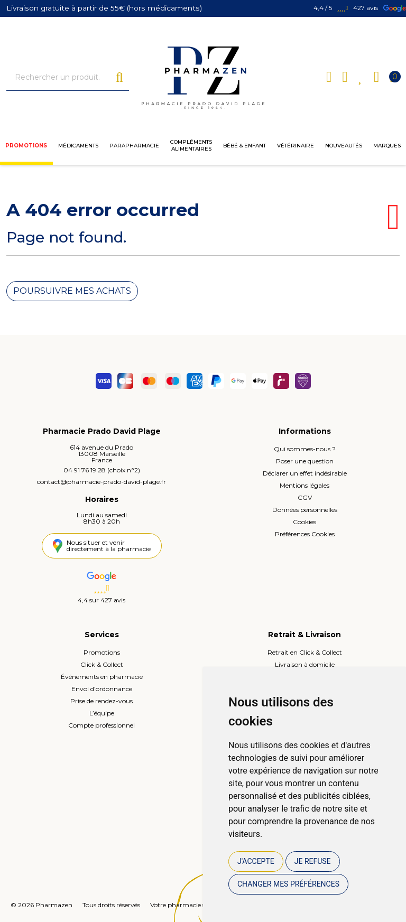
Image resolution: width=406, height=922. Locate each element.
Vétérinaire (295, 147)
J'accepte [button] (255, 861)
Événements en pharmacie (102, 676)
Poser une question (305, 460)
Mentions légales (304, 485)
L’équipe (101, 712)
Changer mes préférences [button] (288, 884)
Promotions (26, 147)
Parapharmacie (134, 147)
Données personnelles (304, 509)
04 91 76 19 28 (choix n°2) (101, 469)
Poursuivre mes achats (72, 291)
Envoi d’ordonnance (101, 688)
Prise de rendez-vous (101, 700)
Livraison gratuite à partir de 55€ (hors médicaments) (103, 8)
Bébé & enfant (244, 147)
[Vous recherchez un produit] (61, 78)
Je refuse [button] (312, 861)
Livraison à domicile (305, 664)
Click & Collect (101, 664)
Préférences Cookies (305, 533)
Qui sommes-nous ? (305, 448)
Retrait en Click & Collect (304, 652)
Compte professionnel (101, 725)
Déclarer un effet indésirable (305, 473)
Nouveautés (343, 147)
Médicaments (78, 147)
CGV (305, 497)
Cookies (304, 521)
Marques (387, 147)
